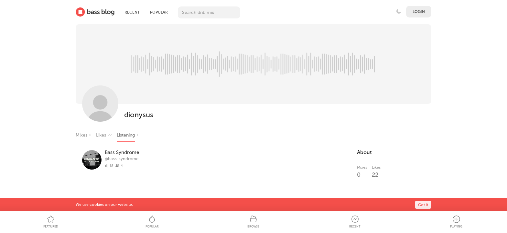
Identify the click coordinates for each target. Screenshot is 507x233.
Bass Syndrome (122, 152)
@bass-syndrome (121, 158)
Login (419, 11)
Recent (132, 12)
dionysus (138, 114)
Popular (159, 12)
